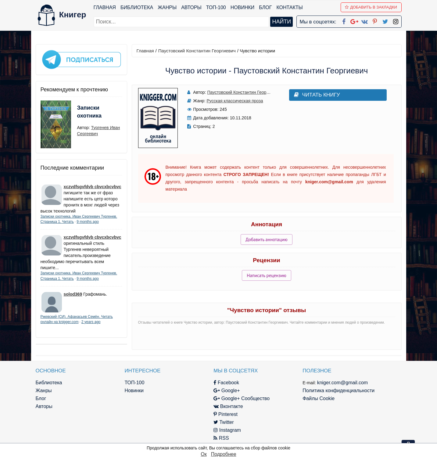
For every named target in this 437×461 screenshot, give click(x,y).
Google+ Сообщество (241, 398)
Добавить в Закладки (371, 7)
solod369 (73, 294)
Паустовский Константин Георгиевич (197, 50)
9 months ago (88, 222)
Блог (265, 7)
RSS (221, 438)
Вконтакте (228, 406)
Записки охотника (89, 112)
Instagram (227, 430)
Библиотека (136, 7)
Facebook (226, 382)
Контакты (289, 7)
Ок (203, 454)
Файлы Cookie (319, 398)
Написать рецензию (266, 275)
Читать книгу (317, 95)
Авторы (191, 7)
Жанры (167, 7)
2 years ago (91, 322)
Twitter (223, 422)
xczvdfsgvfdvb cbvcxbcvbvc (92, 186)
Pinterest (225, 414)
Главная (105, 7)
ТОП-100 (216, 7)
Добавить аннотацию (266, 239)
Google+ (226, 390)
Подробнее (223, 454)
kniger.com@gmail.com (342, 382)
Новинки (243, 7)
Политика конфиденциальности (338, 390)
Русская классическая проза (235, 100)
